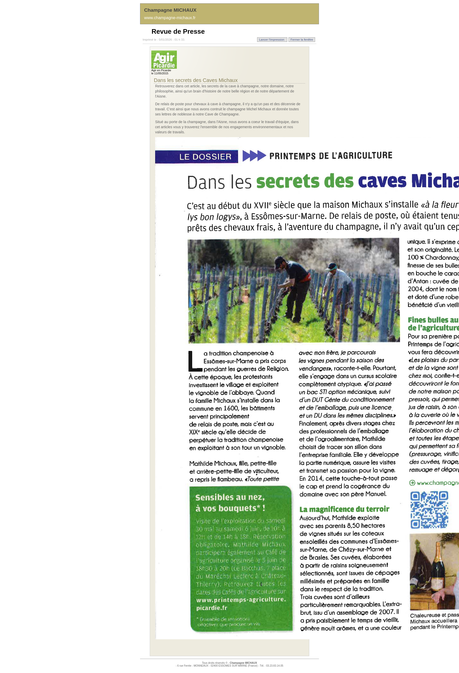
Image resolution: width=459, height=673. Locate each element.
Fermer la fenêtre (302, 39)
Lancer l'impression (272, 39)
